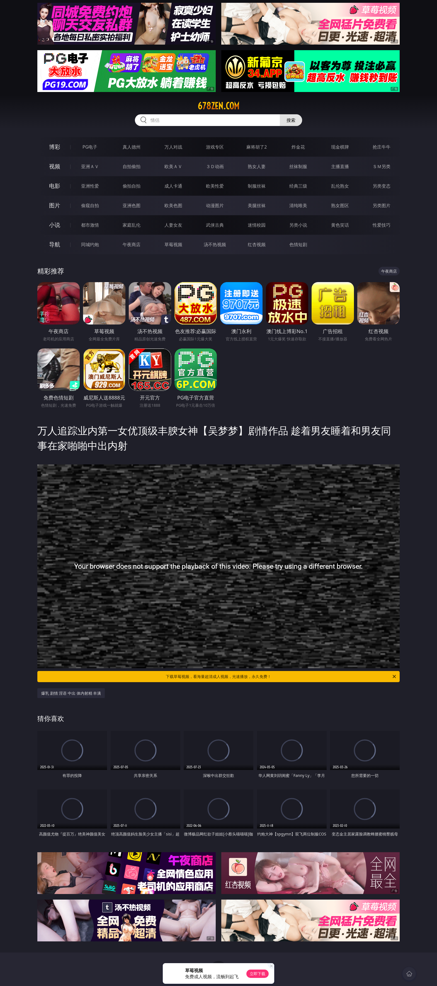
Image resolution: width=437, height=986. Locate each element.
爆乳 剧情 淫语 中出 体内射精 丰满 (71, 693)
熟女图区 (340, 205)
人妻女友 (173, 225)
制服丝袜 (257, 186)
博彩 (54, 147)
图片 (54, 205)
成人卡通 (173, 186)
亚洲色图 (131, 205)
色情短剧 (298, 244)
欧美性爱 (215, 186)
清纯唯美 (298, 205)
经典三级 (298, 186)
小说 (54, 225)
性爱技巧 (381, 225)
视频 (54, 166)
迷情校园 (257, 225)
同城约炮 (90, 244)
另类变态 (381, 186)
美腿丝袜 (257, 205)
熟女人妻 (257, 166)
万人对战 (173, 147)
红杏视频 (257, 244)
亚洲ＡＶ (90, 166)
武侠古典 (215, 225)
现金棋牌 (340, 147)
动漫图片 (215, 205)
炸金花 (298, 147)
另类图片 (381, 205)
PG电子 (89, 147)
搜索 (291, 120)
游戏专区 (215, 147)
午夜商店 (131, 244)
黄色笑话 (340, 225)
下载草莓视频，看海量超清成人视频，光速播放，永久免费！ (281, 676)
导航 (54, 244)
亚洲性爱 (90, 186)
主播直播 (340, 166)
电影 (54, 186)
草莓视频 (173, 244)
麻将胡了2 (256, 147)
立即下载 (257, 973)
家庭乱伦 (131, 225)
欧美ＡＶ (173, 166)
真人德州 (131, 147)
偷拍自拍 (131, 186)
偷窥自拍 (90, 205)
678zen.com (218, 106)
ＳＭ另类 (381, 166)
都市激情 (90, 225)
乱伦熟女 (340, 186)
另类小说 (298, 225)
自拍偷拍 (131, 166)
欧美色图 (173, 205)
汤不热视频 (215, 244)
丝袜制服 (298, 166)
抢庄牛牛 (381, 147)
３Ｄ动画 (215, 166)
